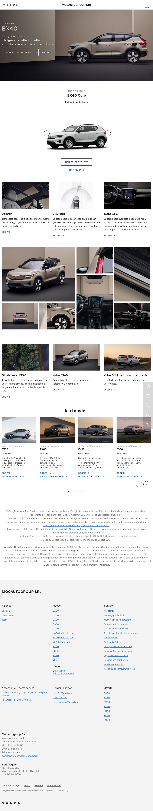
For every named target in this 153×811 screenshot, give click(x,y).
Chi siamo (7, 610)
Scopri (44, 473)
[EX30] (19, 430)
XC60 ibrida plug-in (63, 633)
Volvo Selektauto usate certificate (63, 672)
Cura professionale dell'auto (118, 646)
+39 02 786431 (14, 752)
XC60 (56, 651)
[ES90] (134, 430)
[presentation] (47, 134)
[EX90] (95, 430)
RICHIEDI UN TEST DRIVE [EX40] (19, 52)
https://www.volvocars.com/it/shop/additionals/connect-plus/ (76, 525)
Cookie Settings (10, 785)
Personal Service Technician (118, 651)
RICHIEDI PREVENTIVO (76, 162)
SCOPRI (6, 232)
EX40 (56, 628)
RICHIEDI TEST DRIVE (13, 476)
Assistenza (109, 610)
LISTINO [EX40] (46, 52)
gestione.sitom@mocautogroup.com (20, 755)
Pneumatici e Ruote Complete (17, 699)
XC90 (56, 655)
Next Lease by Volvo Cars (65, 702)
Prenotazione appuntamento (118, 624)
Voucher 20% (111, 637)
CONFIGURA (75, 170)
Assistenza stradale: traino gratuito (121, 633)
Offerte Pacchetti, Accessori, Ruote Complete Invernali (24, 694)
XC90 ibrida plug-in (63, 637)
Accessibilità (54, 785)
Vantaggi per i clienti (114, 615)
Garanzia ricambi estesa (116, 628)
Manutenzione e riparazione (117, 619)
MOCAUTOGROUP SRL (76, 4)
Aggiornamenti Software (116, 655)
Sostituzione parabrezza (116, 659)
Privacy (39, 785)
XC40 (56, 646)
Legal (27, 785)
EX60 (43, 449)
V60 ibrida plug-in (62, 642)
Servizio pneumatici (114, 664)
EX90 (81, 449)
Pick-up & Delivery (113, 642)
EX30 (5, 449)
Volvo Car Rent (60, 697)
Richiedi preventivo (52, 476)
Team (4, 619)
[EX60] (57, 430)
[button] (68, 491)
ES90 (120, 449)
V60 (55, 659)
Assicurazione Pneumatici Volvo (119, 668)
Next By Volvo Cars (62, 693)
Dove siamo (7, 615)
